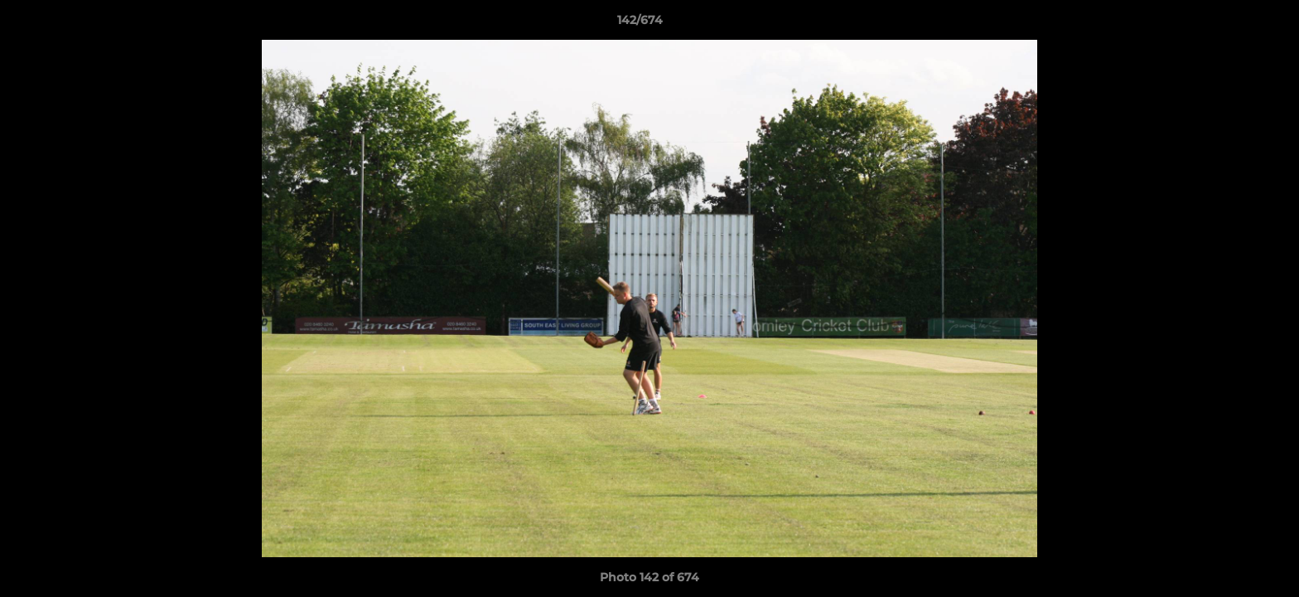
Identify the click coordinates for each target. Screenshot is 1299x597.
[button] (1229, 24)
